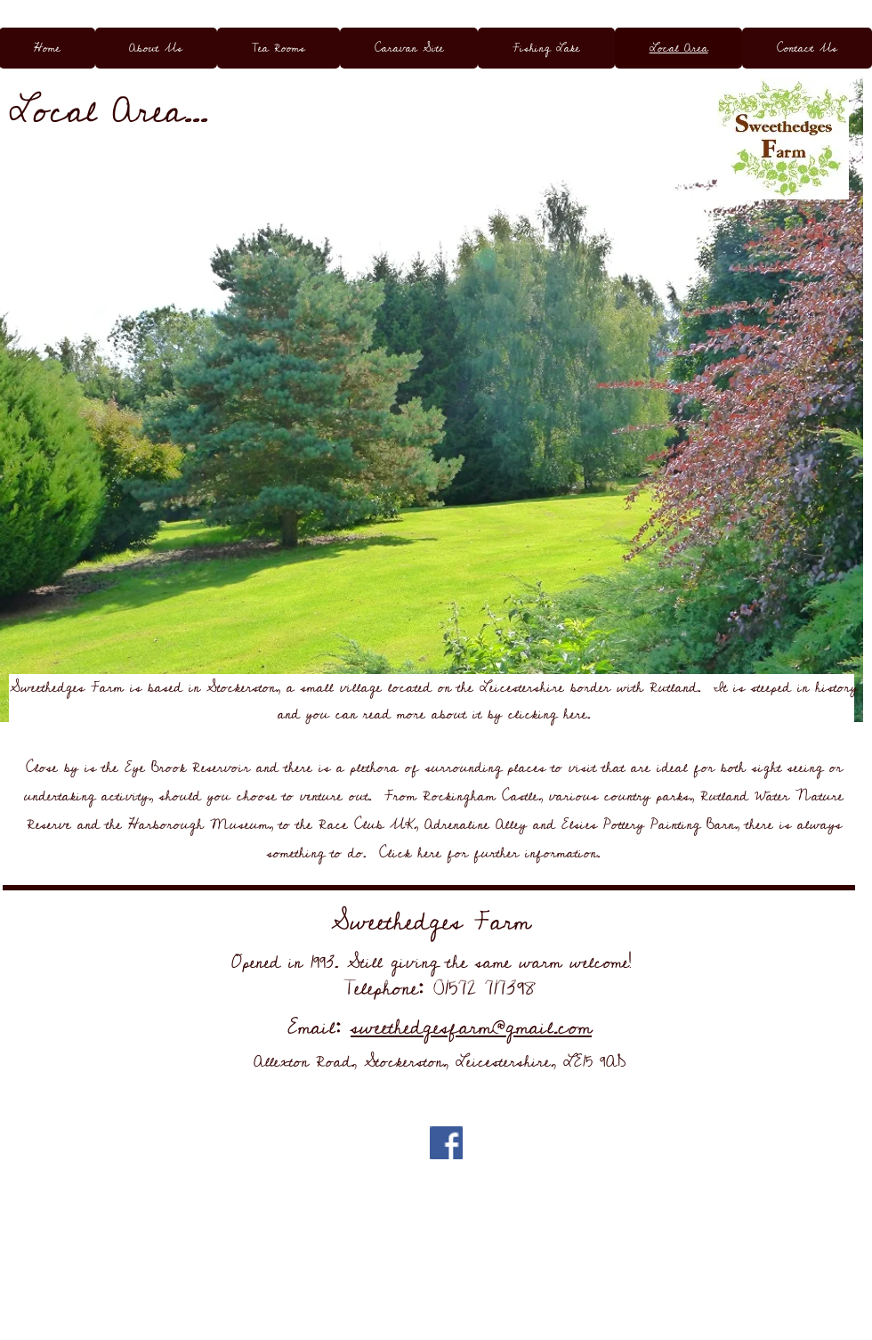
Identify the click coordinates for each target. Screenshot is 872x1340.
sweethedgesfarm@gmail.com (471, 1027)
